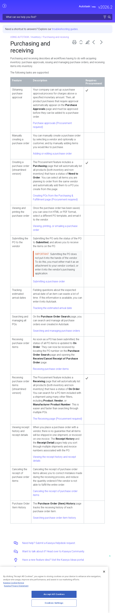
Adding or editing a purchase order (52, 153)
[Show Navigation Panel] (4, 6)
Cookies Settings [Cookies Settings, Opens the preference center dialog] (54, 603)
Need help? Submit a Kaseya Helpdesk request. (49, 543)
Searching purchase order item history (54, 517)
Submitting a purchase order (49, 281)
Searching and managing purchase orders (56, 330)
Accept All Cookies (54, 594)
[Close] (104, 571)
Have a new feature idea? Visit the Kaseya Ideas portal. (53, 559)
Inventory (36, 37)
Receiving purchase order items (51, 368)
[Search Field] (57, 17)
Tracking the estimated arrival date (52, 308)
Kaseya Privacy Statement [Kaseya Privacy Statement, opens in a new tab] (16, 586)
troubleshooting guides (65, 29)
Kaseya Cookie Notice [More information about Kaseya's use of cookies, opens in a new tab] (13, 583)
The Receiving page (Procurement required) (57, 418)
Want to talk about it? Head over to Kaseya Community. (53, 551)
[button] (104, 17)
